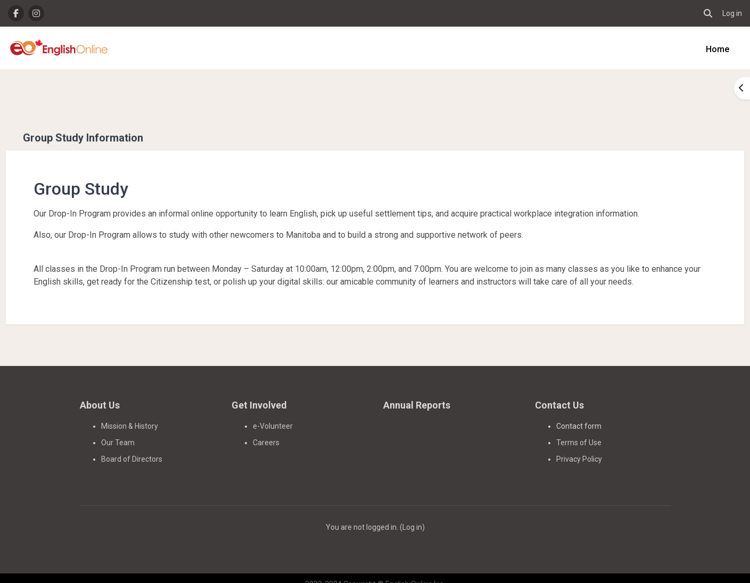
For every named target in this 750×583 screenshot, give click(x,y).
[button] (708, 13)
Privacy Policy (579, 447)
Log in (732, 13)
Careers (266, 430)
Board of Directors (131, 447)
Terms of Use (578, 430)
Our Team (118, 430)
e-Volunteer (273, 414)
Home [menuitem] (717, 49)
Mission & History (129, 414)
